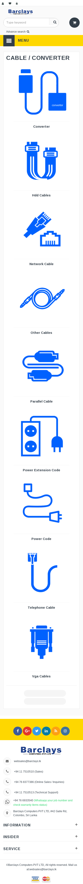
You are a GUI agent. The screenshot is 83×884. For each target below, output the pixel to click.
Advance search (17, 31)
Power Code (41, 539)
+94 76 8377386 (24, 782)
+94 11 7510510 (24, 771)
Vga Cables (41, 676)
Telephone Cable (41, 607)
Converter (41, 126)
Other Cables (41, 332)
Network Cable (41, 264)
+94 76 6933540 (23, 800)
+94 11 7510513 (24, 792)
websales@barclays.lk (27, 761)
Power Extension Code (41, 470)
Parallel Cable (41, 401)
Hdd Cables (41, 195)
